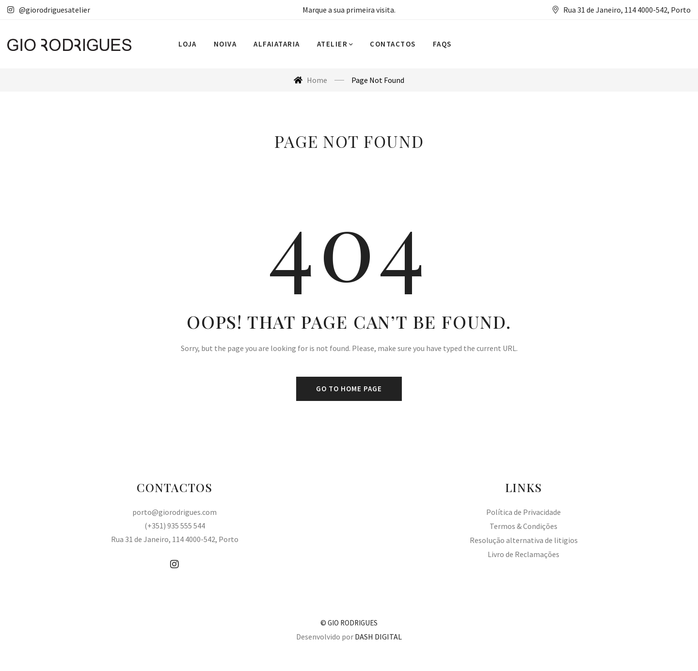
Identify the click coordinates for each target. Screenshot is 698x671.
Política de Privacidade (523, 512)
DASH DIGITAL (378, 636)
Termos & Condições (523, 526)
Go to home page (349, 388)
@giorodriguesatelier (48, 10)
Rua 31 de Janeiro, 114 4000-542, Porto (174, 539)
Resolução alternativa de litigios (524, 540)
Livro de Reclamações (523, 554)
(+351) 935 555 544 (174, 525)
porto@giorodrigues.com (174, 512)
